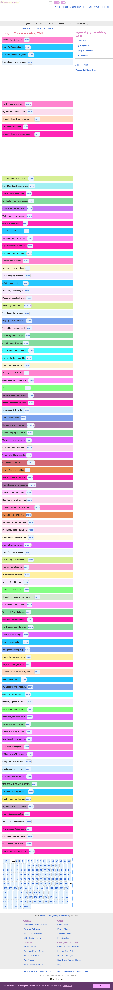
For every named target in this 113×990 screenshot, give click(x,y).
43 (41, 870)
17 (4, 865)
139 (61, 897)
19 (12, 865)
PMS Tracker (28, 960)
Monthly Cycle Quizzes (67, 956)
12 (53, 861)
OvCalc (97, 7)
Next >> (27, 906)
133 (30, 897)
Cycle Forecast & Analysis (68, 947)
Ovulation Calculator (31, 929)
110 (46, 888)
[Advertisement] (56, 15)
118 (20, 893)
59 (37, 875)
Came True (39, 28)
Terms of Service (30, 971)
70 (12, 879)
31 (61, 865)
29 (53, 865)
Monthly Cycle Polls (65, 951)
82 (61, 879)
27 (45, 865)
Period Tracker (29, 947)
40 (29, 870)
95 (45, 884)
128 (4, 897)
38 (21, 870)
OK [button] (101, 986)
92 (33, 884)
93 (37, 884)
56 (25, 875)
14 (61, 861)
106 (25, 888)
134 (35, 897)
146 (30, 902)
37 (16, 870)
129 (10, 897)
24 (33, 865)
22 (25, 865)
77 (41, 879)
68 (4, 879)
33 (69, 865)
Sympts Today (75, 7)
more (27, 40)
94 (41, 884)
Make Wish (26, 28)
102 (5, 888)
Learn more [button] (67, 986)
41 (33, 870)
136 (45, 897)
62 (49, 875)
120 (30, 893)
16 (69, 861)
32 (65, 865)
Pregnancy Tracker (31, 956)
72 (21, 879)
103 (10, 888)
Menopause (64, 916)
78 (45, 879)
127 (66, 893)
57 (29, 875)
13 (57, 861)
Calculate (60, 24)
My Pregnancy (83, 46)
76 (37, 879)
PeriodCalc (87, 7)
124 (50, 893)
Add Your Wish (81, 65)
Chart (70, 24)
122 (40, 893)
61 (45, 875)
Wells (50, 28)
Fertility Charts (63, 929)
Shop (109, 7)
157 (20, 906)
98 (57, 884)
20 (16, 865)
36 (12, 870)
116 (10, 893)
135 (40, 897)
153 (66, 902)
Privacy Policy (45, 971)
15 (65, 861)
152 (61, 902)
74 (29, 879)
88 (16, 884)
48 (61, 870)
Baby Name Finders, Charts (69, 960)
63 (53, 875)
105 (20, 888)
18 (8, 865)
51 (4, 875)
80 (53, 879)
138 (55, 897)
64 (57, 875)
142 (10, 902)
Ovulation (44, 916)
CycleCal (28, 24)
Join (63, 3)
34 (4, 870)
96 (49, 884)
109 (41, 888)
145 (25, 902)
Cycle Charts (62, 925)
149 (45, 902)
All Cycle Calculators (32, 938)
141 (4, 902)
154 (4, 906)
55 (21, 875)
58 (33, 875)
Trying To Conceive (85, 51)
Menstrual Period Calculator (35, 925)
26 (41, 865)
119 (25, 893)
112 (56, 888)
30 (57, 865)
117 (15, 893)
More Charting (63, 938)
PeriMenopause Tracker (33, 965)
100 (65, 884)
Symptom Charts (64, 934)
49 (65, 870)
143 (15, 902)
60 (41, 875)
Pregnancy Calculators (32, 934)
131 (20, 897)
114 (66, 888)
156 (15, 906)
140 (66, 897)
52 (8, 875)
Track (50, 24)
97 (53, 884)
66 (65, 875)
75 (33, 879)
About (86, 971)
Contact (57, 971)
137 (50, 897)
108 (36, 888)
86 (8, 884)
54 (16, 875)
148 (40, 902)
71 (16, 879)
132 (25, 897)
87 (12, 884)
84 (69, 879)
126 (61, 893)
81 (57, 879)
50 (69, 870)
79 (49, 879)
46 (53, 870)
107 (31, 888)
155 (10, 906)
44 (45, 870)
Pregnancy (53, 916)
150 (50, 902)
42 (37, 870)
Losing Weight (83, 40)
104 (15, 888)
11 (48, 861)
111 (51, 888)
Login (57, 3)
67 (69, 875)
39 (25, 870)
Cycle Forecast (61, 7)
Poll (103, 7)
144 (20, 902)
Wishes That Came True (85, 70)
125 (55, 893)
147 (35, 902)
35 (8, 870)
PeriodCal (40, 24)
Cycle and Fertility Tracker (34, 951)
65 (61, 875)
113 (61, 888)
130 (15, 897)
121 (35, 893)
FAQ (59, 965)
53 (12, 875)
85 (4, 884)
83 (65, 879)
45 (49, 870)
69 (8, 879)
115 (4, 893)
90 (25, 884)
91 (29, 884)
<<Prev (6, 861)
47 (57, 870)
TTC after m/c (82, 56)
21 (21, 865)
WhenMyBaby (82, 24)
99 (61, 884)
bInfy (79, 971)
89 (21, 884)
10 (44, 861)
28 (49, 865)
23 (29, 865)
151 (55, 902)
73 (25, 879)
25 (37, 865)
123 (45, 893)
